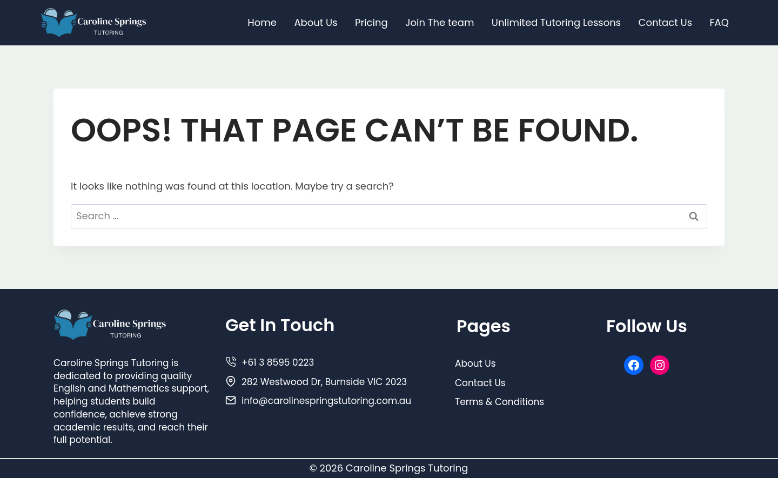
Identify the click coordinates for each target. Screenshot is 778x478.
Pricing (371, 22)
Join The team (439, 22)
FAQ (718, 22)
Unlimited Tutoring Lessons (556, 22)
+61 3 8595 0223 (278, 362)
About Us (315, 22)
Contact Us (666, 22)
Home (262, 22)
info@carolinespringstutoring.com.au (326, 400)
